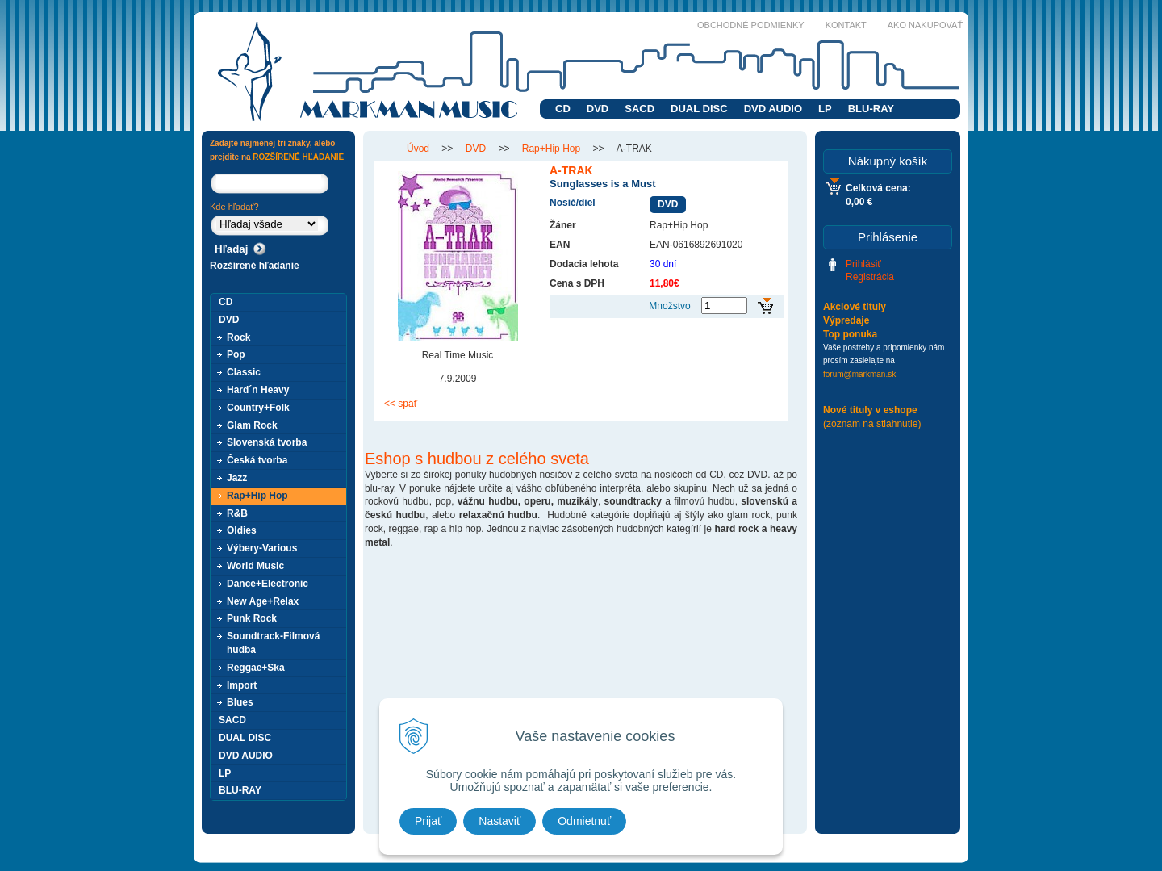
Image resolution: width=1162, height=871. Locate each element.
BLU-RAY (871, 109)
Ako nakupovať (925, 25)
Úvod (418, 148)
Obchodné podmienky (751, 25)
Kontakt (846, 25)
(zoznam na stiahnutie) (872, 423)
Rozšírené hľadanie (254, 265)
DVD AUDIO (773, 109)
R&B (237, 513)
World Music (255, 566)
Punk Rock (252, 618)
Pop (236, 354)
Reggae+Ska (256, 667)
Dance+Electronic (267, 583)
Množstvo (669, 306)
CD (563, 109)
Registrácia (870, 277)
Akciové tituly (854, 306)
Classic (244, 372)
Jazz (237, 478)
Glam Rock (252, 425)
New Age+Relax (263, 601)
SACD (639, 109)
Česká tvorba (257, 460)
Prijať (428, 820)
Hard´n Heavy (258, 390)
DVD (597, 109)
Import (242, 685)
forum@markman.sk (859, 374)
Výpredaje (846, 320)
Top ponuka (850, 334)
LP (825, 109)
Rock (238, 337)
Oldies (242, 530)
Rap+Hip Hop (551, 148)
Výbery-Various (262, 548)
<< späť (400, 403)
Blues (240, 702)
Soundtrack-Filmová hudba (273, 642)
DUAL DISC (699, 109)
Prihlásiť (863, 264)
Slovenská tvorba (267, 442)
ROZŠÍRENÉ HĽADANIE (298, 157)
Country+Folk (258, 407)
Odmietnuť (584, 820)
